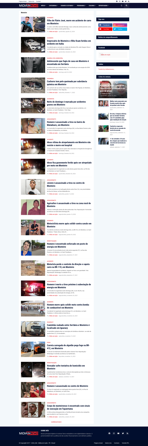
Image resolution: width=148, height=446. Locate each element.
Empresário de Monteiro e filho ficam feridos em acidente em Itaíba (69, 42)
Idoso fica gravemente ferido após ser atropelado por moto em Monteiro (69, 164)
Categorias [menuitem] (53, 5)
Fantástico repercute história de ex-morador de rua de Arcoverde (117, 128)
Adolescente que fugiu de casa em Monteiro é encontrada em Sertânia (68, 62)
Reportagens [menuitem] (103, 5)
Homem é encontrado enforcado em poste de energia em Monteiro (67, 245)
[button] (121, 5)
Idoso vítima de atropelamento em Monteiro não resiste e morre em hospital (69, 144)
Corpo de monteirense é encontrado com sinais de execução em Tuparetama (68, 407)
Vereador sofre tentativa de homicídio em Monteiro (66, 367)
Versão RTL (125, 443)
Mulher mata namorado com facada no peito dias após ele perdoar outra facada (118, 103)
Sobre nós (31, 1)
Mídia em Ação (105, 55)
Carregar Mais (56, 422)
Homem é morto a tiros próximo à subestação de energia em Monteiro (69, 286)
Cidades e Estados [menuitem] (67, 5)
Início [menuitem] (43, 5)
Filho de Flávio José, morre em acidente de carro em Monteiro (69, 22)
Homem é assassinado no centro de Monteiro (67, 386)
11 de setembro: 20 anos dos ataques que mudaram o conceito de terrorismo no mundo (118, 142)
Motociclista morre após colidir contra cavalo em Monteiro (69, 225)
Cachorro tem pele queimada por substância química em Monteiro (67, 83)
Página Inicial (23, 1)
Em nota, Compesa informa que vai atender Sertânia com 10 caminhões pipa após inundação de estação (118, 117)
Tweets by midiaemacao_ (106, 69)
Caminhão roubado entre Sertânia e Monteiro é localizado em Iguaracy (68, 326)
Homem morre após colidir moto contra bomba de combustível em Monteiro (68, 306)
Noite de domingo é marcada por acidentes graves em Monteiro (66, 103)
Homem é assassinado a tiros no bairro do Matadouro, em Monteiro (66, 123)
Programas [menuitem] (81, 5)
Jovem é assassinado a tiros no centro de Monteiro (66, 184)
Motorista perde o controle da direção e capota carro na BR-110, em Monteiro (68, 265)
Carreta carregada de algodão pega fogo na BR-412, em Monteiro (68, 347)
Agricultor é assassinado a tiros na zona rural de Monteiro (69, 205)
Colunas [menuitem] (92, 5)
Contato (38, 1)
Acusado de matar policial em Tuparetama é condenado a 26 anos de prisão (112, 88)
